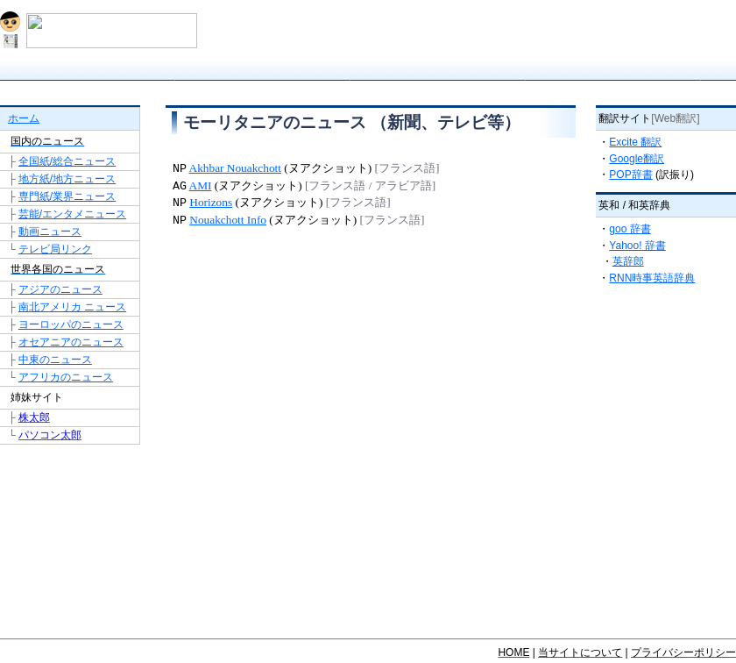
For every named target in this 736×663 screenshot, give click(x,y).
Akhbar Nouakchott (235, 168)
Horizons (210, 203)
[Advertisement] (371, 288)
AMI (200, 186)
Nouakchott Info (227, 220)
